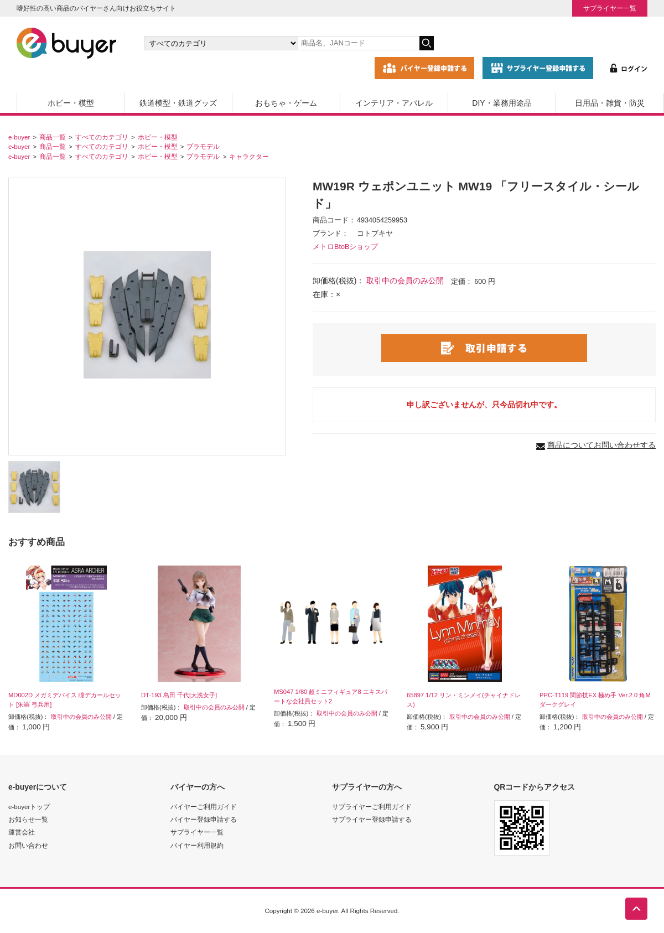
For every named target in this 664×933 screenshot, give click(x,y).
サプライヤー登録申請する (372, 819)
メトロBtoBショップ (345, 247)
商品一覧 (52, 137)
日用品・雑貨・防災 (610, 103)
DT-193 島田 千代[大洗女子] (179, 695)
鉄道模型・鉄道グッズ (178, 103)
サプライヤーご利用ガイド (372, 806)
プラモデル (203, 146)
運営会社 (21, 832)
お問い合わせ (28, 845)
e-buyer (19, 137)
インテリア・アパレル (394, 103)
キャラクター (249, 156)
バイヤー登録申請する (203, 819)
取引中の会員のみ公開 (405, 280)
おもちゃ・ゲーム (286, 103)
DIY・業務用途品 (501, 103)
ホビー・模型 (71, 103)
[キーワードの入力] (358, 43)
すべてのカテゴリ (101, 137)
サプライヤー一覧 (609, 8)
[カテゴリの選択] (221, 43)
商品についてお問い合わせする (601, 444)
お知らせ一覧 (28, 819)
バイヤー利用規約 (197, 845)
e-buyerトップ (29, 806)
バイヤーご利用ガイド (203, 806)
